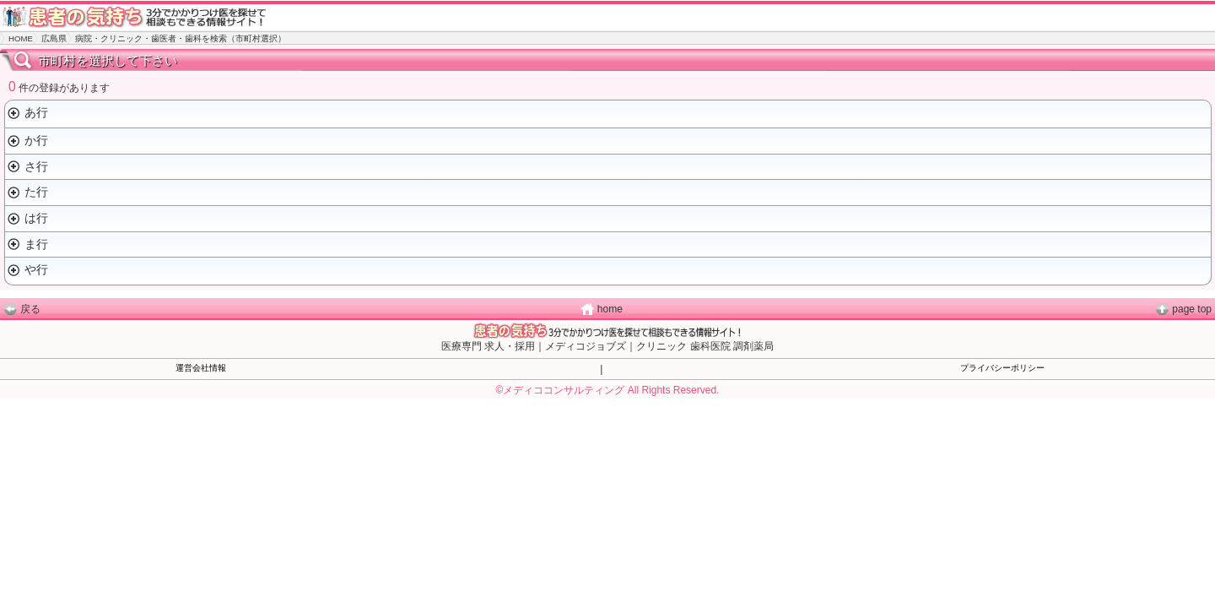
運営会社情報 (201, 367)
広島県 (54, 38)
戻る (30, 309)
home (610, 309)
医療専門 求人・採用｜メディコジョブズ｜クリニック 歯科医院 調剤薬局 (607, 346)
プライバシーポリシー (1002, 367)
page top (1192, 309)
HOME (20, 38)
